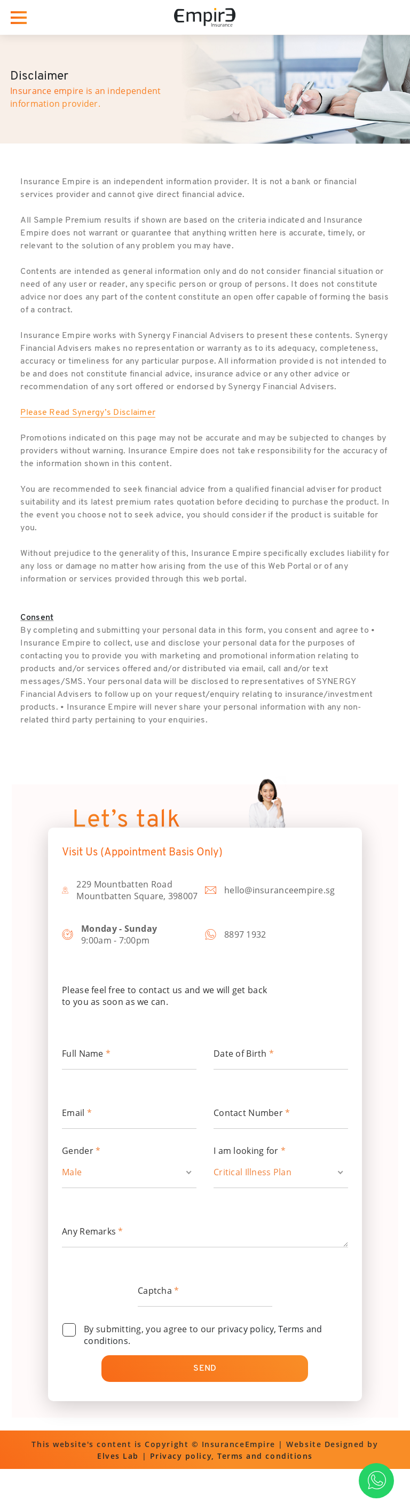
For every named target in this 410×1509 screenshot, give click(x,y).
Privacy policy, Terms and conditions (231, 1456)
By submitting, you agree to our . (203, 1335)
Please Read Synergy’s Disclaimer (87, 412)
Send (204, 1368)
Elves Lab (118, 1456)
